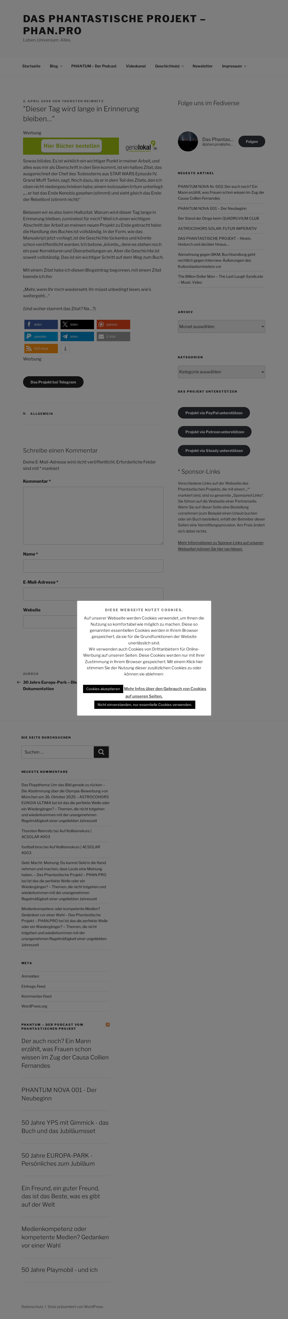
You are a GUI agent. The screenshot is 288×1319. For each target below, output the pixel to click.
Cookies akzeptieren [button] (103, 689)
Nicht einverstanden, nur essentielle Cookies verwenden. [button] (145, 704)
